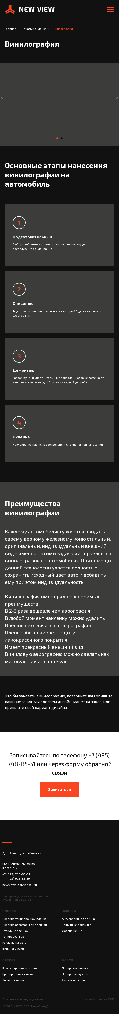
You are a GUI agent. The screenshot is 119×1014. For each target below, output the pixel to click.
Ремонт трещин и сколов (20, 968)
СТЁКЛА (9, 960)
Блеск (67, 960)
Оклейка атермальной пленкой (24, 924)
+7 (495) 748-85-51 (16, 874)
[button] (59, 789)
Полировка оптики (75, 968)
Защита (69, 911)
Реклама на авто (14, 942)
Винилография (13, 948)
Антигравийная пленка (78, 918)
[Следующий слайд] (116, 97)
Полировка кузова (75, 974)
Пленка (9, 911)
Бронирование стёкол (18, 974)
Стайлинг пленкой (15, 930)
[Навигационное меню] (110, 9)
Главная (10, 28)
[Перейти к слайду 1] (57, 138)
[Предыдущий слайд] (2, 97)
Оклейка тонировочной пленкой (25, 918)
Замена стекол (13, 980)
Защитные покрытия (76, 924)
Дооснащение (72, 930)
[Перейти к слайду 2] (62, 138)
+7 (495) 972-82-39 (16, 878)
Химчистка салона (75, 980)
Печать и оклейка (34, 28)
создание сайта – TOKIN (100, 999)
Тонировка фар (13, 936)
